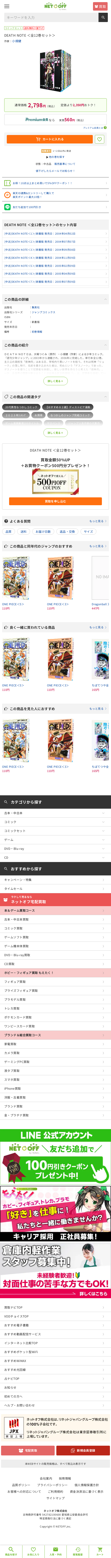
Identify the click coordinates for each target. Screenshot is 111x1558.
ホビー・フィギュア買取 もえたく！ (29, 973)
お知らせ (10, 1387)
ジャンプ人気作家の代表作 (84, 423)
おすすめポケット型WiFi (21, 1352)
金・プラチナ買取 (16, 1115)
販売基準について (64, 164)
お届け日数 (43, 531)
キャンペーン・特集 (18, 880)
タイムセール (13, 888)
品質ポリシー (21, 1485)
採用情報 (65, 1478)
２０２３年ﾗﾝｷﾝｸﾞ (15, 415)
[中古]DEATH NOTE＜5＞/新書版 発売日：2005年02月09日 (40, 265)
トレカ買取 (11, 1008)
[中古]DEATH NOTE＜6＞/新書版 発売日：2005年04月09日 (40, 273)
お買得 (38, 415)
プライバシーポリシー (52, 1485)
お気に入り (33, 1554)
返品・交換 (67, 531)
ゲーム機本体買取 (16, 946)
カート (100, 1554)
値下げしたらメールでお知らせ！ (55, 170)
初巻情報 (37, 331)
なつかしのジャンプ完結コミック (70, 415)
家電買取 (10, 1044)
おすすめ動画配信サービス (22, 1334)
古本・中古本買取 (16, 919)
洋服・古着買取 (15, 1097)
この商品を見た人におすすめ (58, 708)
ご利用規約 (55, 1491)
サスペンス (53, 423)
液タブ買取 (11, 1070)
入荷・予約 (56, 1554)
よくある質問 (58, 521)
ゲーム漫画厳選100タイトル (22, 423)
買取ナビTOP (13, 1307)
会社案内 (46, 1478)
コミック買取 (13, 928)
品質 (9, 531)
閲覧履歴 (78, 1554)
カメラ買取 (11, 1053)
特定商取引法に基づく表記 (55, 1518)
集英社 (36, 307)
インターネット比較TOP (21, 1343)
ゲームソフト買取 (16, 937)
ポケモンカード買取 (18, 1017)
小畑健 (16, 41)
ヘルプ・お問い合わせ (19, 1405)
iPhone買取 (12, 1088)
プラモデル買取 (15, 999)
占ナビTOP (11, 1378)
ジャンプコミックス (44, 312)
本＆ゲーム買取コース (19, 910)
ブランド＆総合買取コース (22, 1035)
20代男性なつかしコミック (21, 407)
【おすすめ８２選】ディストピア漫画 (67, 407)
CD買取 (9, 964)
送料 (24, 531)
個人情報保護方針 (87, 1485)
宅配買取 (31, 1450)
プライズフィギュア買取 (21, 990)
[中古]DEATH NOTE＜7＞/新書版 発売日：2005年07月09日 (40, 281)
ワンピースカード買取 (19, 1026)
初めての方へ (13, 1396)
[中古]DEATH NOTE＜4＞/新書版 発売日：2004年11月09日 (40, 257)
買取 (102, 6)
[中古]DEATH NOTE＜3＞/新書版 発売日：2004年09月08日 (40, 249)
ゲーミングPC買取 (17, 1062)
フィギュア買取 (15, 981)
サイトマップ (55, 1498)
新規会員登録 (86, 1450)
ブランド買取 (13, 1106)
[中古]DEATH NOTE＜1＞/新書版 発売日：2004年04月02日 (40, 233)
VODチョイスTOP (16, 1316)
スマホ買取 (11, 1079)
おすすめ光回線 (15, 1369)
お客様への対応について (24, 1491)
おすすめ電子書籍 (16, 1325)
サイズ (88, 531)
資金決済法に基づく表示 (87, 1491)
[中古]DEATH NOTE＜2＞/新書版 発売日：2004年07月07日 (40, 241)
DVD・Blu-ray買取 (17, 955)
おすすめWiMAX (15, 1361)
